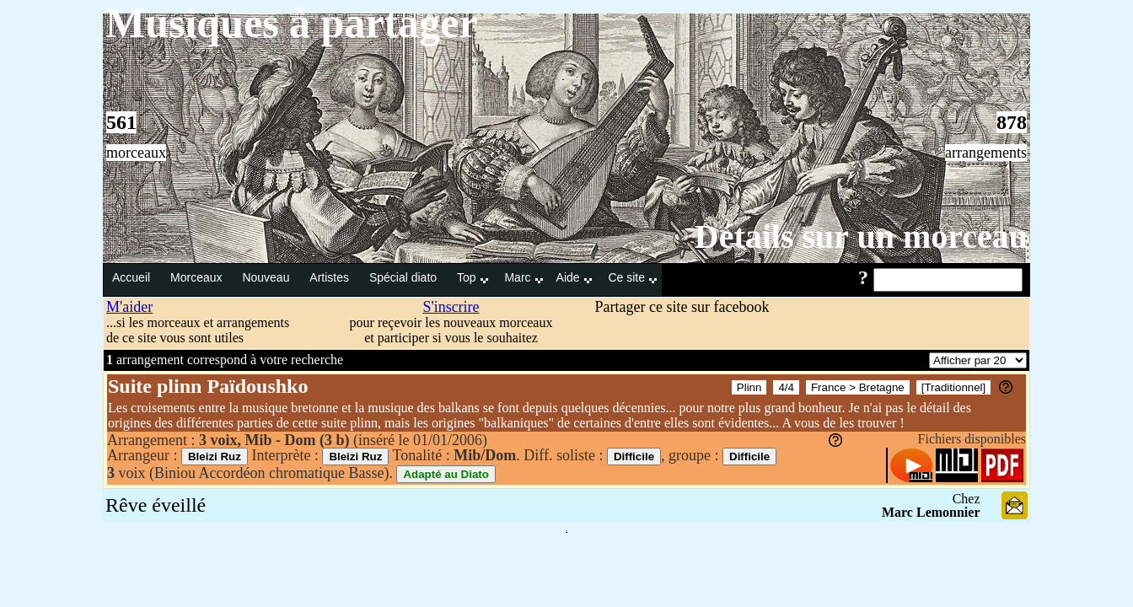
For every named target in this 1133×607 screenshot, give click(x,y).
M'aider (129, 306)
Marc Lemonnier (931, 512)
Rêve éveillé (155, 505)
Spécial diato (404, 277)
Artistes (330, 277)
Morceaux (197, 277)
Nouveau (267, 277)
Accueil (132, 277)
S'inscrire (450, 306)
